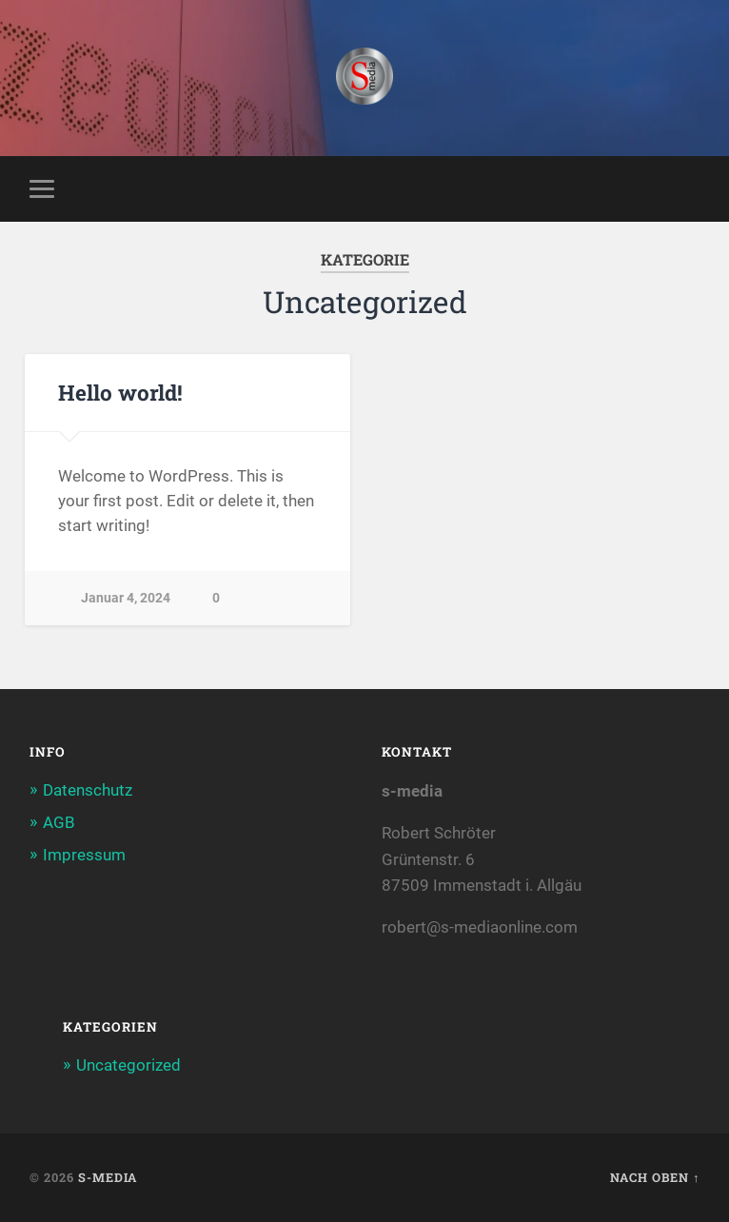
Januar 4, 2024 (125, 598)
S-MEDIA (107, 1177)
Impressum (84, 854)
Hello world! (120, 392)
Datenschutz (87, 789)
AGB (59, 822)
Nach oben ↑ (654, 1177)
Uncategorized (128, 1064)
